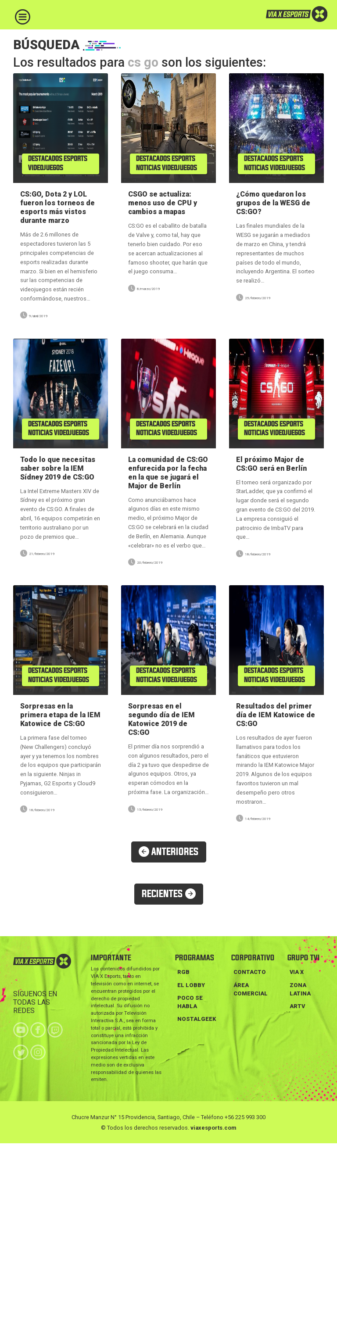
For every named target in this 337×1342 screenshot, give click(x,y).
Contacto (249, 972)
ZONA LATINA (300, 989)
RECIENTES (169, 894)
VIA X (297, 972)
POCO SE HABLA (190, 1002)
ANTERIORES (169, 852)
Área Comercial (250, 989)
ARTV (297, 1006)
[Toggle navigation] (22, 17)
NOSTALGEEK (196, 1019)
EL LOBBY (191, 985)
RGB (183, 972)
